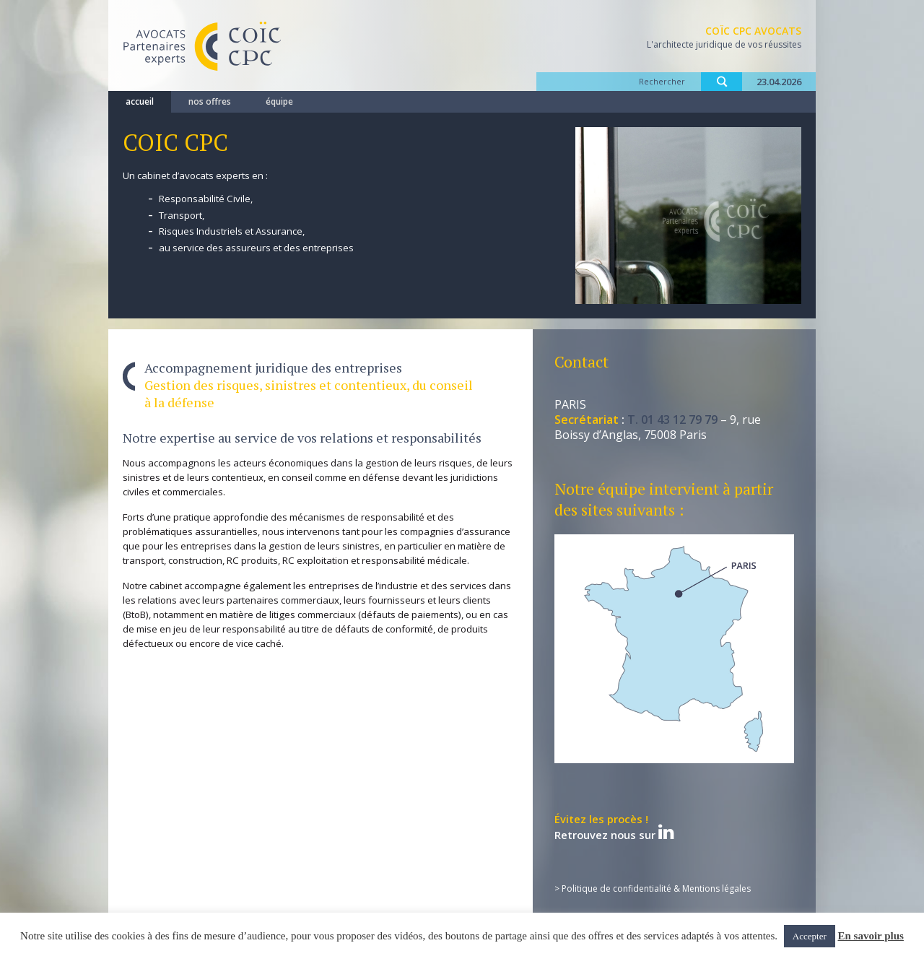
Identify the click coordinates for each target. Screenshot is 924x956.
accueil (140, 101)
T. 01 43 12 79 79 (672, 419)
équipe (279, 101)
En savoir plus (871, 936)
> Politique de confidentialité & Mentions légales (652, 888)
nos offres (209, 101)
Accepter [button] (810, 936)
